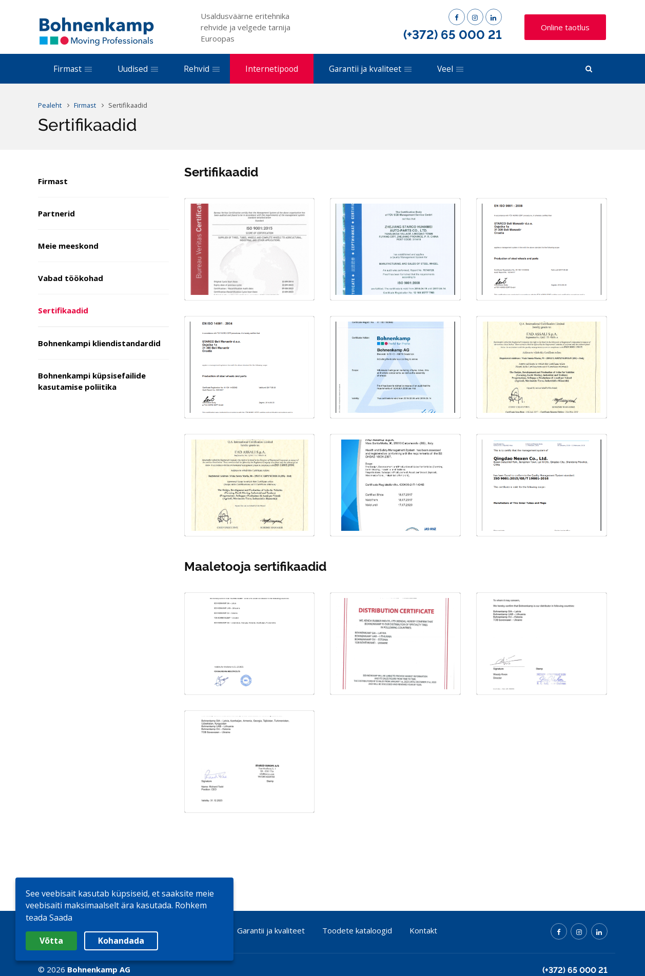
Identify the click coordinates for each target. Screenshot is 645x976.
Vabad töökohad (70, 278)
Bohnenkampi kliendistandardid (99, 343)
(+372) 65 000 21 (452, 34)
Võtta (51, 940)
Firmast (53, 181)
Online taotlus (565, 27)
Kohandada (121, 940)
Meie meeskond (68, 246)
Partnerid (56, 213)
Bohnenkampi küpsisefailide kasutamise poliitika (92, 381)
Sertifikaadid (63, 310)
